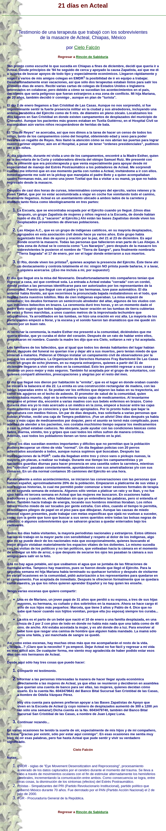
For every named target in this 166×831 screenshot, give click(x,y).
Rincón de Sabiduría (92, 57)
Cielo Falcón (87, 47)
